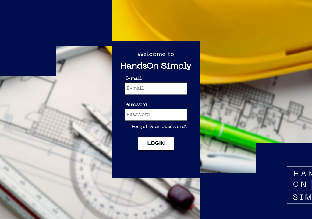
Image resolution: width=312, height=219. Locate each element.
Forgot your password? (159, 126)
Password (136, 105)
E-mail (133, 79)
